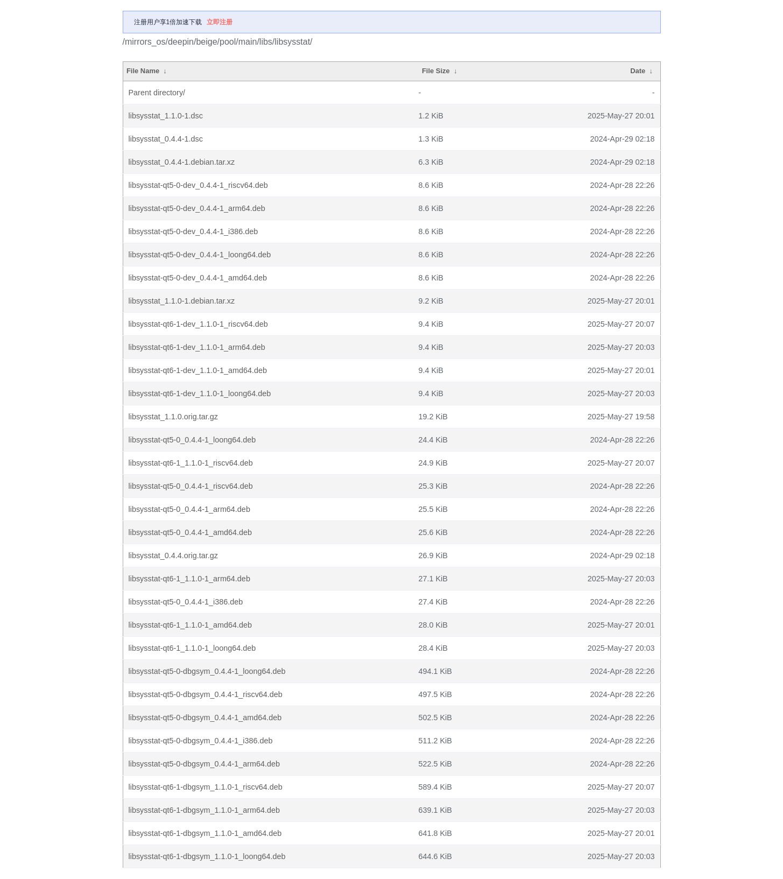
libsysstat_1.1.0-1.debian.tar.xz (182, 301)
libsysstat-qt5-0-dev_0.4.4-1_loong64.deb (200, 254)
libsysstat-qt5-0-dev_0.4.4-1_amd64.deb (198, 277)
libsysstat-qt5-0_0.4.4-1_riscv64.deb (191, 486)
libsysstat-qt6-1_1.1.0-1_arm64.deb (189, 578)
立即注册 (219, 22)
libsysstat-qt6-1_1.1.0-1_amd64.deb (190, 625)
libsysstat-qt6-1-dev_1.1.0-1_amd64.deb (198, 370)
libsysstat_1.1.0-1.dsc (166, 115)
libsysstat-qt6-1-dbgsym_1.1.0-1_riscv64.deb (206, 787)
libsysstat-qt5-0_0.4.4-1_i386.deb (186, 601)
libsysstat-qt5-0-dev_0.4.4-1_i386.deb (193, 231)
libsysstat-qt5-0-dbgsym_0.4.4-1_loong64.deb (207, 671)
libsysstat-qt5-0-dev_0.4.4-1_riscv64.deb (198, 185)
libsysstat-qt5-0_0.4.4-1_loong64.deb (192, 439)
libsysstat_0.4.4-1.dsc (166, 139)
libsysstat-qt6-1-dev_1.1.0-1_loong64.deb (200, 393)
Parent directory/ (157, 92)
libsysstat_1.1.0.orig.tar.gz (173, 416)
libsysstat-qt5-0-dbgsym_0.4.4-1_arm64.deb (204, 764)
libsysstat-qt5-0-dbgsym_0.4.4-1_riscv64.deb (206, 694)
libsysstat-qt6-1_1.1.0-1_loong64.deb (192, 648)
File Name (142, 71)
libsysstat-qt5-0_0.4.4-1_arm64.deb (189, 509)
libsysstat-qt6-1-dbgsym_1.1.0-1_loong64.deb (207, 856)
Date (637, 71)
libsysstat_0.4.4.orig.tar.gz (173, 555)
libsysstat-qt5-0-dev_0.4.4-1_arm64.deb (197, 208)
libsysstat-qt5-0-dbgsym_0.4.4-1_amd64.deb (205, 717)
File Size (436, 71)
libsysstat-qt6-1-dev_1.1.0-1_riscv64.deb (198, 324)
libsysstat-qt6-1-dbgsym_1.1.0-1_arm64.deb (204, 810)
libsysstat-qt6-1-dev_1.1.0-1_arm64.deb (197, 347)
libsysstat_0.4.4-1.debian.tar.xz (182, 162)
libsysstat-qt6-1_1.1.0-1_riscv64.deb (191, 463)
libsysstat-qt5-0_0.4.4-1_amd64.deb (190, 532)
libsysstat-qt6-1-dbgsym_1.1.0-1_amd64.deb (205, 833)
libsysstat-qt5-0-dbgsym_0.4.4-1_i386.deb (201, 740)
